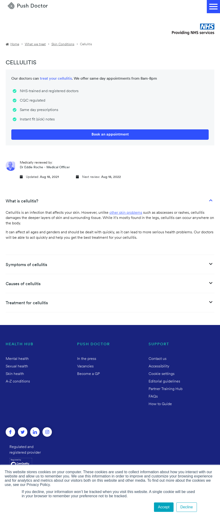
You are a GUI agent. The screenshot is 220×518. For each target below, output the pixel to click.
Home (14, 44)
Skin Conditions (62, 44)
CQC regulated (32, 101)
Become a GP (88, 374)
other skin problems (125, 213)
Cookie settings (161, 374)
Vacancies (85, 366)
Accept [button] (164, 507)
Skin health (15, 374)
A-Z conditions (18, 381)
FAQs (153, 397)
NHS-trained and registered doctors (49, 91)
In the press (86, 359)
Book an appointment (110, 134)
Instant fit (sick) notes (37, 119)
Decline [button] (186, 507)
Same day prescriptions (39, 110)
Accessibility (159, 366)
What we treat (35, 44)
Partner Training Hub (166, 389)
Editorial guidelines (164, 381)
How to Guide (160, 404)
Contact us (157, 359)
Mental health (17, 359)
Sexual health (17, 366)
